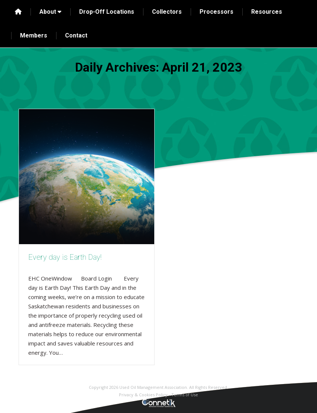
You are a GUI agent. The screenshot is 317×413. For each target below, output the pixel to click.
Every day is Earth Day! (64, 257)
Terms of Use (184, 394)
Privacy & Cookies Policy (143, 394)
